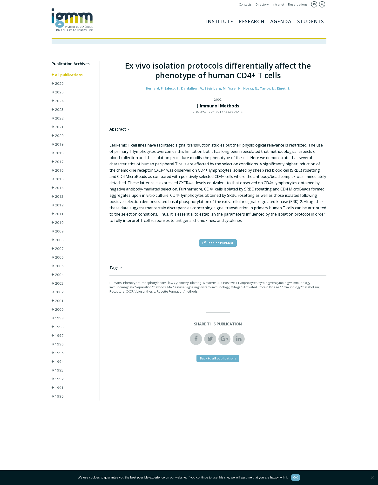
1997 (58, 335)
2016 (58, 170)
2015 (58, 178)
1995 (58, 352)
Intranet (278, 4)
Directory (262, 4)
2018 (58, 152)
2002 (58, 291)
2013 (58, 196)
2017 (58, 161)
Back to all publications (218, 358)
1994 (58, 361)
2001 (58, 300)
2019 (58, 144)
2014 (58, 187)
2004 (58, 274)
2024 (58, 100)
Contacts (245, 4)
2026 (58, 83)
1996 (58, 344)
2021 (58, 126)
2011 (58, 213)
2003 (58, 283)
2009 (58, 231)
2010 (58, 222)
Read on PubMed (217, 243)
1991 (58, 387)
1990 (58, 396)
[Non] (372, 477)
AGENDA (280, 21)
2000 (58, 309)
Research (251, 21)
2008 (58, 239)
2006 (58, 257)
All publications (67, 74)
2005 (58, 265)
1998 (58, 326)
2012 (58, 205)
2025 (58, 92)
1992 (58, 378)
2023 (58, 109)
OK (295, 477)
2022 (58, 118)
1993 (58, 370)
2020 (58, 135)
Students (310, 21)
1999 (58, 318)
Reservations (298, 4)
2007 (58, 248)
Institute (219, 21)
